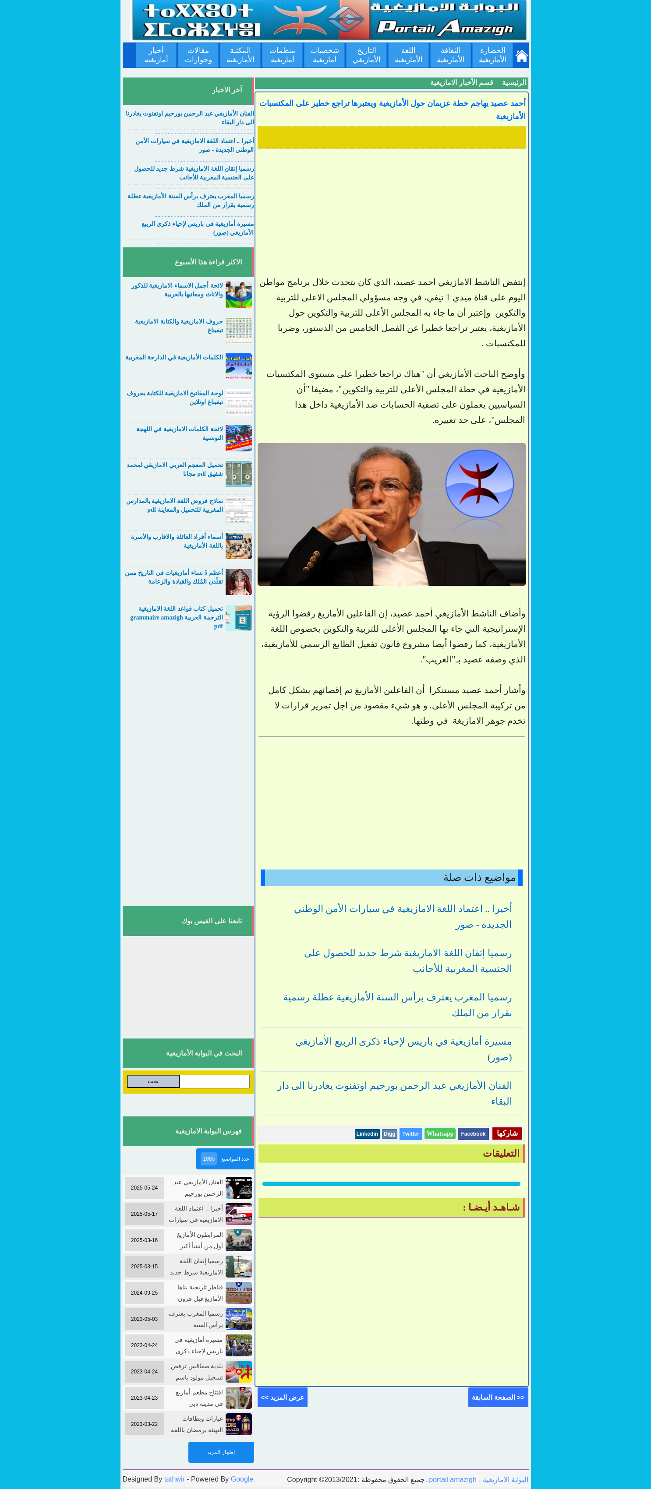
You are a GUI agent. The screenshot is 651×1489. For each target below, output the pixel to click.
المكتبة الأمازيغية (240, 55)
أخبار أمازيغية (156, 55)
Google (242, 1479)
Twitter (411, 1134)
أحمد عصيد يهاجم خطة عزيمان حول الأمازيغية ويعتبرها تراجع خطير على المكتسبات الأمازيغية (392, 110)
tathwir (174, 1479)
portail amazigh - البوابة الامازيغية (478, 1479)
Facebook (473, 1134)
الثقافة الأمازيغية (451, 55)
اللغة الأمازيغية (409, 55)
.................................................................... (204, 132)
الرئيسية (514, 82)
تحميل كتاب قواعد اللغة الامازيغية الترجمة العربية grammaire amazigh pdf (176, 617)
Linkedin (367, 1134)
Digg (390, 1134)
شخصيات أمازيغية (324, 55)
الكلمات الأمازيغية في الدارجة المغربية (174, 357)
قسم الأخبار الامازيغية (461, 82)
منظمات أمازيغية (282, 55)
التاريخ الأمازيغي (367, 55)
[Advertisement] (392, 213)
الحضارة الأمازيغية (493, 55)
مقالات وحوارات (198, 55)
